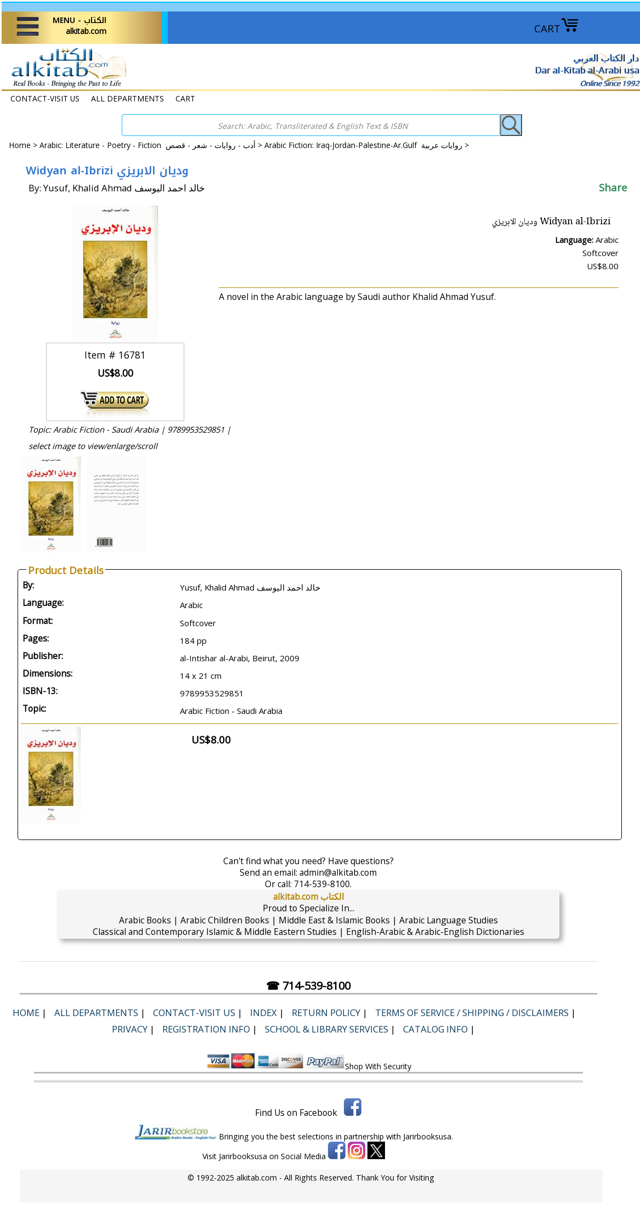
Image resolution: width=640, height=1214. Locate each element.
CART (556, 28)
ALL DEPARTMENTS (127, 98)
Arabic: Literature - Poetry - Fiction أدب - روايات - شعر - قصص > (151, 145)
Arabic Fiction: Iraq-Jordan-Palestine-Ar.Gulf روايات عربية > (366, 145)
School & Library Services (326, 1029)
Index (263, 1012)
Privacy (130, 1029)
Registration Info (206, 1029)
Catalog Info (435, 1029)
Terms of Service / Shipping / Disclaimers (472, 1012)
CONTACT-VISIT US (45, 98)
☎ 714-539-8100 (308, 985)
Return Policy (326, 1012)
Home (20, 145)
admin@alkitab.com (338, 872)
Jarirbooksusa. (428, 1136)
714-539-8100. (323, 884)
